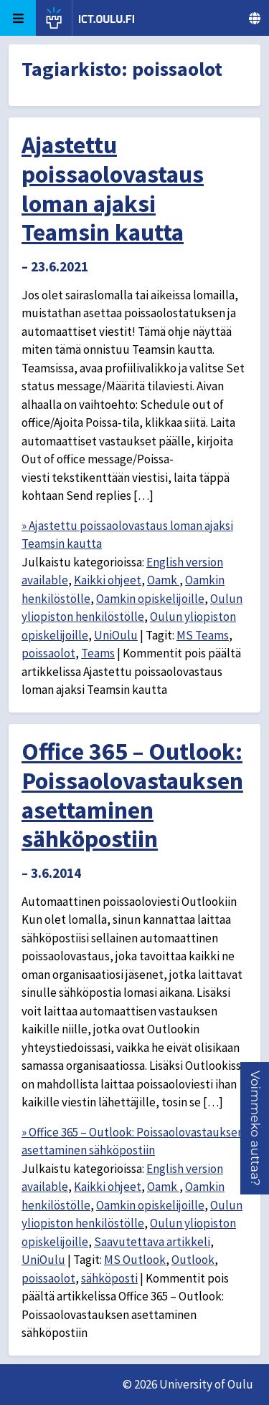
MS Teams (202, 635)
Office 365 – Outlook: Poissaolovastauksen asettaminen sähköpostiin (132, 795)
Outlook (192, 1260)
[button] (255, 1128)
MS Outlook (135, 1260)
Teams (98, 653)
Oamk (163, 580)
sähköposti (109, 1278)
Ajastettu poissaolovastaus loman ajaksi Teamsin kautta (113, 188)
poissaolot (48, 653)
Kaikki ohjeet (107, 580)
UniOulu (116, 635)
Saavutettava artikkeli (152, 1242)
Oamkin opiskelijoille (150, 599)
